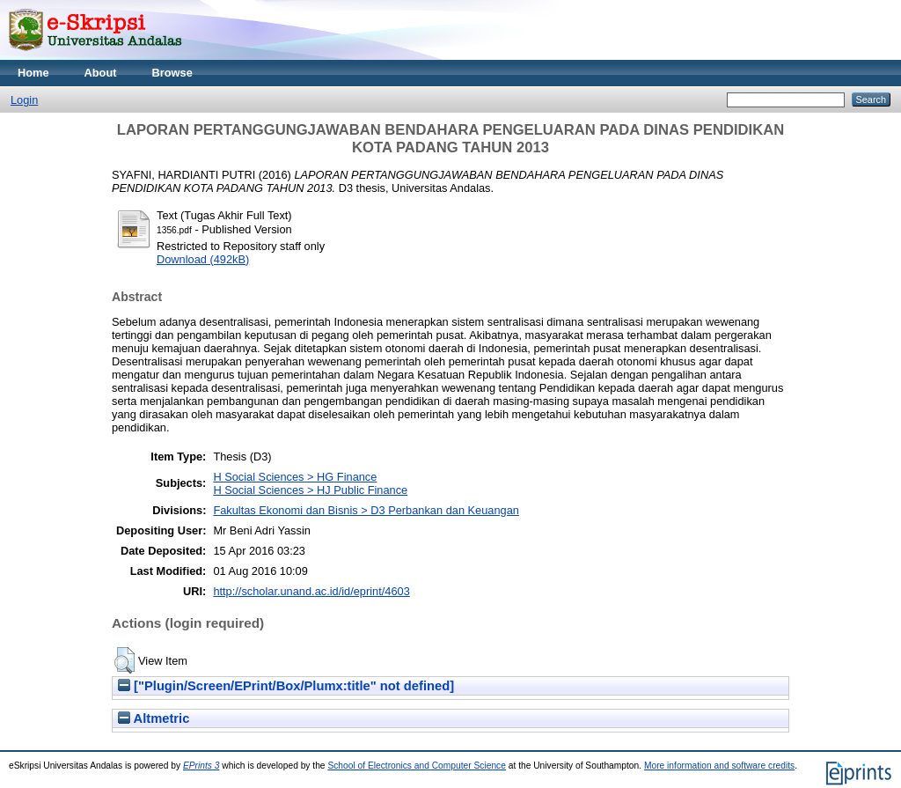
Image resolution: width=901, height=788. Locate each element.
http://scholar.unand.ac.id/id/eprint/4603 (311, 591)
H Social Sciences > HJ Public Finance (310, 490)
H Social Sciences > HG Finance (295, 476)
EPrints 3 (201, 765)
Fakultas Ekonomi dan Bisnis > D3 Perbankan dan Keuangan (366, 510)
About (100, 72)
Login (24, 100)
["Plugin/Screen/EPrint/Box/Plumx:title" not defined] (286, 686)
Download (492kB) (203, 259)
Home (33, 72)
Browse (172, 72)
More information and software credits (719, 765)
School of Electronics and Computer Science (416, 765)
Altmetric (153, 718)
